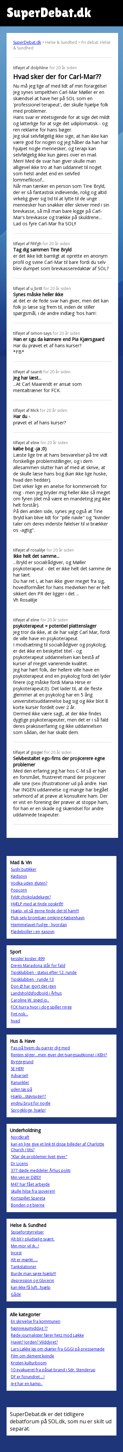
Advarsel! (19, 1075)
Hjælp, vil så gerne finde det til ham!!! (45, 911)
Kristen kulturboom (29, 1363)
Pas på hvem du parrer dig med (40, 1048)
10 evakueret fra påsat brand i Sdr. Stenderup (53, 1370)
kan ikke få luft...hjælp (31, 1287)
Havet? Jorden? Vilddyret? (34, 1342)
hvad (15, 1021)
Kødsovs (19, 876)
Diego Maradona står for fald (38, 965)
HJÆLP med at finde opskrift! (37, 904)
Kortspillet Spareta (28, 1198)
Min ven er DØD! (26, 1177)
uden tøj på (21, 1089)
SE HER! (17, 1068)
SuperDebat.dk (27, 42)
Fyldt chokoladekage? (31, 897)
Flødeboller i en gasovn (32, 931)
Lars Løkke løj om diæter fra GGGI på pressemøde (58, 1349)
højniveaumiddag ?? (29, 1328)
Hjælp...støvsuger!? (28, 1096)
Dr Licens (19, 1163)
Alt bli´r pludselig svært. (32, 1239)
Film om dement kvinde (32, 1356)
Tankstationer (23, 1266)
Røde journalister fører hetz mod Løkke (47, 1335)
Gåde (16, 1294)
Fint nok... (19, 1014)
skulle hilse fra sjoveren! (33, 1191)
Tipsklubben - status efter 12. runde (44, 972)
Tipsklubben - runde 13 (32, 979)
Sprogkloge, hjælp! (28, 1110)
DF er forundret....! (28, 1377)
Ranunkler (20, 1082)
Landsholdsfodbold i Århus (36, 993)
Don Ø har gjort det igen (33, 986)
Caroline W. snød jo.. (30, 1000)
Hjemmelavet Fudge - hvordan (39, 924)
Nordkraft (20, 1137)
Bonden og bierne (28, 1205)
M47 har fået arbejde (30, 1184)
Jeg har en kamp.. (27, 1383)
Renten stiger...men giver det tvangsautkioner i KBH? (59, 1055)
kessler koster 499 (28, 958)
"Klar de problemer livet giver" (39, 1156)
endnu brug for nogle (31, 1103)
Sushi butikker (23, 869)
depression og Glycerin (32, 1280)
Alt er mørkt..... (24, 1260)
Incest (16, 1253)
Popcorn (19, 890)
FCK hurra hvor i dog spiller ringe (41, 1007)
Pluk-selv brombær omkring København (48, 918)
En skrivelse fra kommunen (35, 1321)
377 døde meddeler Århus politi (41, 1170)
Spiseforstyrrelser (27, 1232)
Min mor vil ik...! (25, 1246)
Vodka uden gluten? (29, 883)
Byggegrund (22, 1062)
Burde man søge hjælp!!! (33, 1273)
